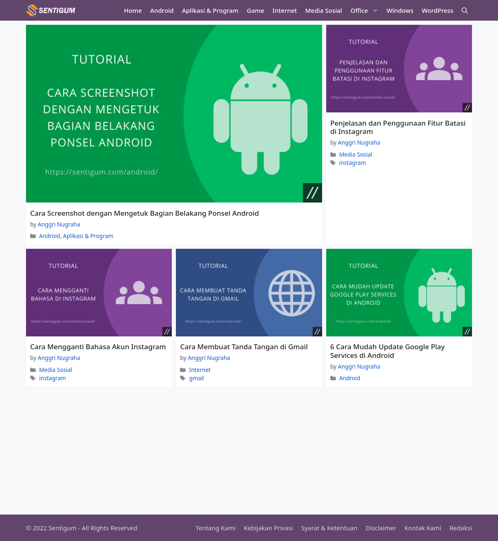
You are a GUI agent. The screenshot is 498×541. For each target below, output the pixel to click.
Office (366, 10)
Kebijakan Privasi (268, 528)
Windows (400, 10)
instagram (352, 163)
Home (133, 10)
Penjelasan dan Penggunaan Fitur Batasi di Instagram (398, 127)
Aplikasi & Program (210, 10)
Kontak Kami (423, 528)
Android (162, 10)
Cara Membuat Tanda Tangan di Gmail (244, 346)
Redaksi (461, 528)
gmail (196, 378)
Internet (285, 10)
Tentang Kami (216, 528)
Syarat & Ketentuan (329, 528)
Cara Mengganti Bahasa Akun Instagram (98, 346)
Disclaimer (380, 528)
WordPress (437, 10)
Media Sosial (323, 10)
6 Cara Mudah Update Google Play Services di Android (387, 351)
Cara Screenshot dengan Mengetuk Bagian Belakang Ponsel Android (144, 213)
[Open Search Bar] (465, 10)
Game (255, 10)
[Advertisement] (249, 452)
